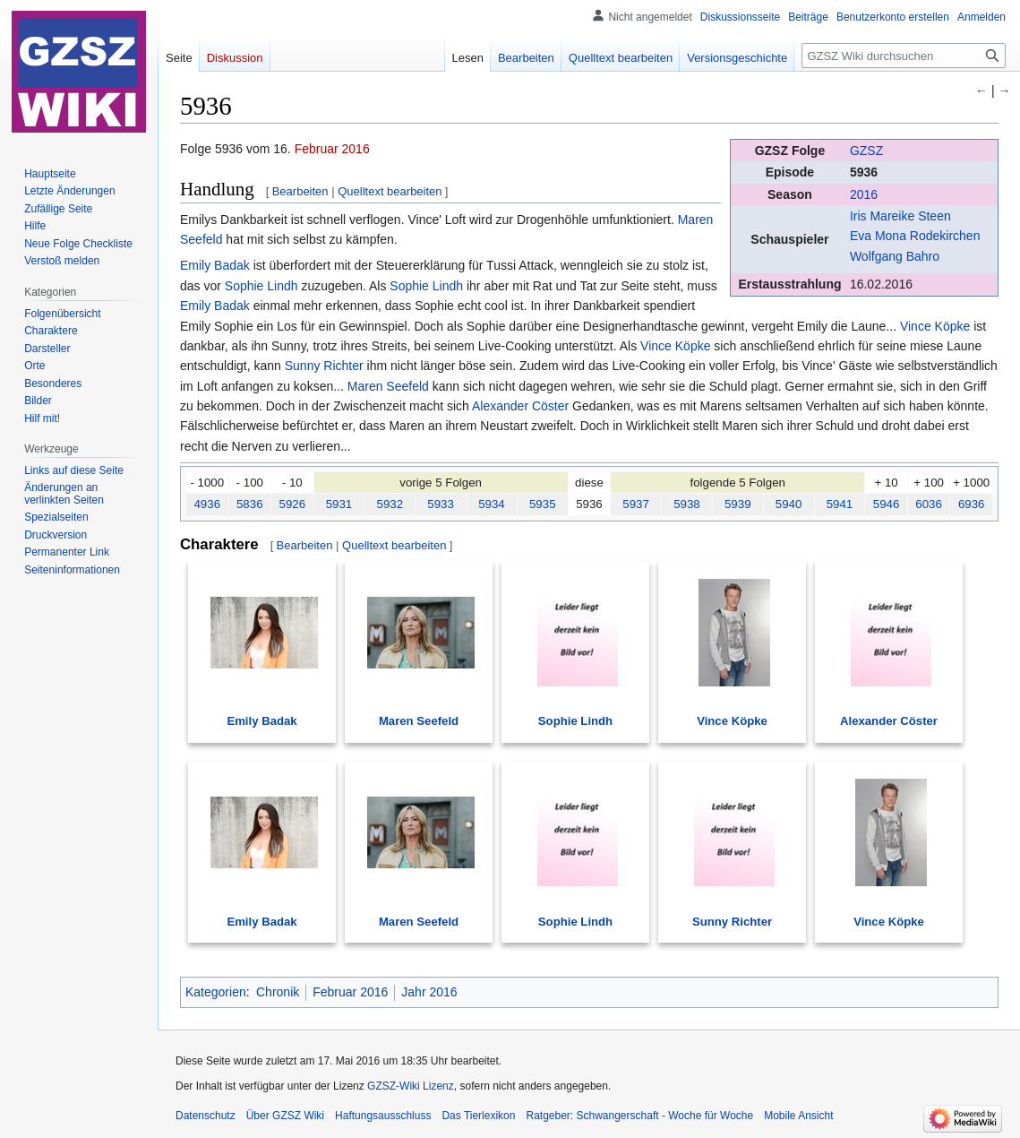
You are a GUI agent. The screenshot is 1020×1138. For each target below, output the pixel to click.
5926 (292, 504)
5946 (886, 504)
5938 (686, 504)
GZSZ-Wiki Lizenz (410, 1086)
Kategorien (215, 992)
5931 (339, 504)
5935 (542, 504)
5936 (864, 172)
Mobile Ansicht (798, 1115)
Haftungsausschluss (383, 1115)
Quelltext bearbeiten (389, 191)
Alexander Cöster (520, 406)
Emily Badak (215, 265)
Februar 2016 (332, 149)
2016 (864, 194)
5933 (440, 504)
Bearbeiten (300, 191)
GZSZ (866, 150)
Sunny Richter (324, 365)
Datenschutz (206, 1115)
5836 (249, 504)
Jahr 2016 (429, 992)
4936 (206, 504)
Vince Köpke (935, 326)
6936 (971, 504)
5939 (737, 504)
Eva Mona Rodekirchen (915, 235)
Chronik (277, 992)
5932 (389, 504)
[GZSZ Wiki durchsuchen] (903, 55)
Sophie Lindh (261, 286)
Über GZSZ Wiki (285, 1115)
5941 (840, 504)
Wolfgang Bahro (894, 256)
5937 (635, 504)
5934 (491, 504)
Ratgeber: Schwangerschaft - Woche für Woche (639, 1115)
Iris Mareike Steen (900, 216)
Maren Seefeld (388, 386)
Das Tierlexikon (478, 1115)
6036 (928, 504)
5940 (789, 504)
